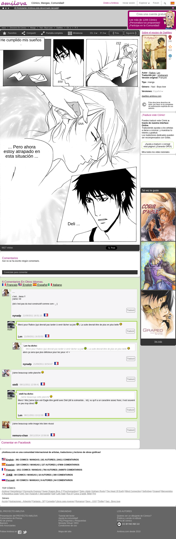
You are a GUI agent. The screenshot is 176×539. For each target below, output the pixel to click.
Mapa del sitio (64, 531)
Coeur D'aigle (80, 493)
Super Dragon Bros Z (52, 491)
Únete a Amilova (110, 3)
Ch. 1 (69, 28)
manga (33, 28)
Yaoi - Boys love (46, 28)
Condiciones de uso (67, 525)
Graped (156, 491)
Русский (8, 480)
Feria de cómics (124, 520)
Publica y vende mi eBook (129, 518)
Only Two (24, 493)
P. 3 (76, 28)
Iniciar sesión (129, 3)
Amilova (5, 491)
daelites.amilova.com (151, 96)
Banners (4, 523)
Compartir (31, 33)
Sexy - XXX (91, 501)
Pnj (94, 493)
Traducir (131, 310)
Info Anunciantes (8, 525)
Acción (5, 501)
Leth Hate (60, 493)
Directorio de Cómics (18, 28)
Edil (53, 493)
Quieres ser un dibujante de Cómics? (134, 516)
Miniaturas (77, 33)
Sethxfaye (147, 491)
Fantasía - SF (38, 501)
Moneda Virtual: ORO (68, 523)
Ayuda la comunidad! (68, 518)
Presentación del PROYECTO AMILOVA (19, 516)
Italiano (55, 284)
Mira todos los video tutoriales (156, 152)
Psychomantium (70, 491)
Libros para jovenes (65, 501)
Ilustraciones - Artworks (20, 501)
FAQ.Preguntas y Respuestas (72, 520)
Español (40, 284)
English (25, 284)
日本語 (7, 475)
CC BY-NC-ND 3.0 (128, 524)
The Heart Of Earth (115, 491)
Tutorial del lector (66, 516)
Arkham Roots (98, 491)
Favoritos (12, 33)
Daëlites (59, 28)
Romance (79, 501)
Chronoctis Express (32, 491)
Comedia (50, 501)
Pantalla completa (54, 33)
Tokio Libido (84, 491)
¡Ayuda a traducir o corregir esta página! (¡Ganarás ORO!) (158, 145)
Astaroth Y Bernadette (40, 493)
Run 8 (69, 493)
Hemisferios (15, 491)
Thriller (101, 501)
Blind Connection (133, 491)
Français (9, 284)
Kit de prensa (6, 520)
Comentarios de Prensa (11, 518)
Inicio (4, 28)
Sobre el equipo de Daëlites (157, 32)
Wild (89, 493)
